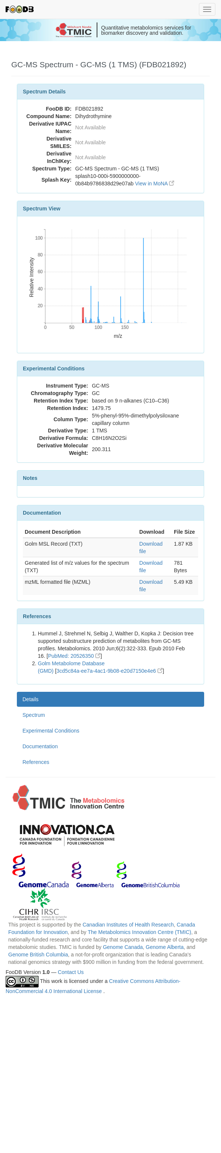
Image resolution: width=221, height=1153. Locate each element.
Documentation (40, 746)
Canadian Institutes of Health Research (128, 925)
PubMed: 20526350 (74, 656)
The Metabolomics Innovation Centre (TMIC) (139, 932)
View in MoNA (154, 183)
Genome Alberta (165, 947)
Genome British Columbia (38, 955)
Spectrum (33, 715)
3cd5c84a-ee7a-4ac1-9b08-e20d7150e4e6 (110, 671)
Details (30, 699)
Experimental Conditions (50, 731)
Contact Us (71, 972)
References (35, 762)
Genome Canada (123, 947)
